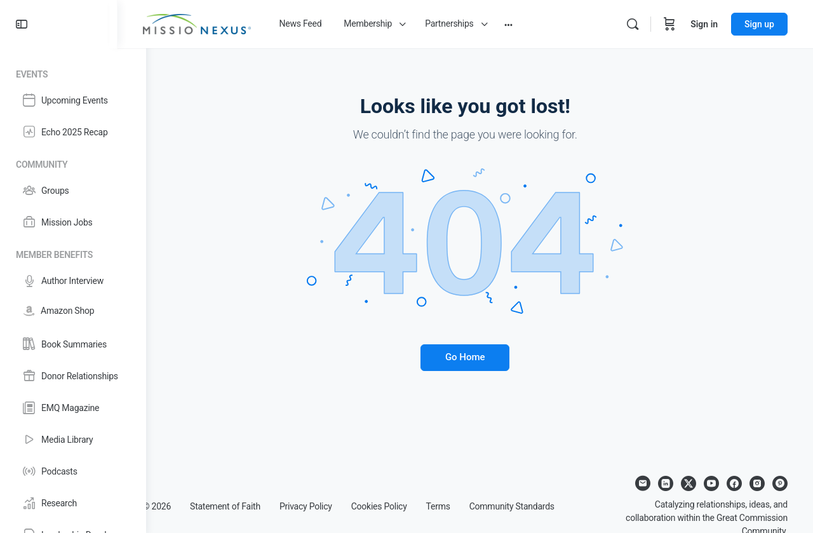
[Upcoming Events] (72, 100)
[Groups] (72, 190)
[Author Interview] (72, 281)
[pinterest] (780, 483)
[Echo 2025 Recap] (72, 132)
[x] (688, 483)
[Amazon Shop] (72, 311)
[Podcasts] (72, 471)
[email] (642, 483)
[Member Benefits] (73, 252)
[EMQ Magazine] (72, 408)
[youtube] (711, 483)
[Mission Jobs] (72, 222)
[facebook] (734, 483)
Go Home (480, 357)
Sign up (759, 24)
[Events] (73, 72)
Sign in (704, 24)
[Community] (73, 162)
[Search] (632, 24)
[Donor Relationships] (72, 376)
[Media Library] (72, 439)
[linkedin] (665, 483)
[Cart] (669, 24)
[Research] (72, 503)
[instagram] (757, 483)
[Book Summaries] (72, 344)
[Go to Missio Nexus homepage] (225, 23)
